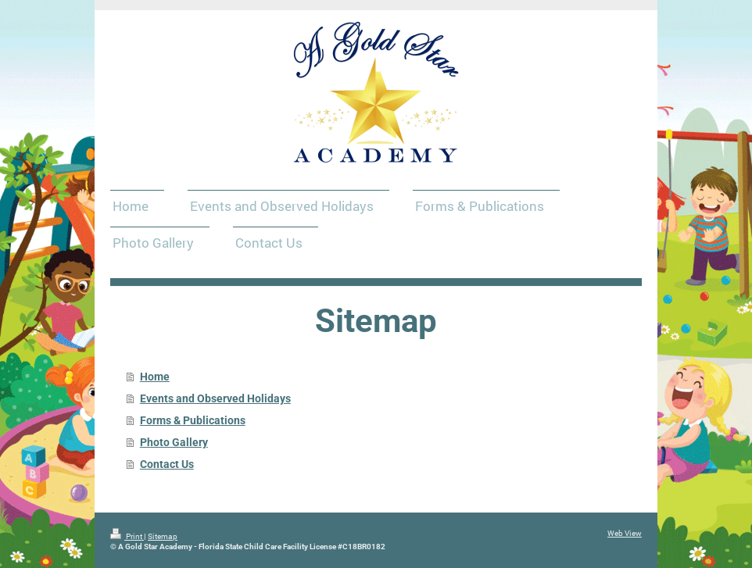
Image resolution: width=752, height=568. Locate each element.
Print (127, 536)
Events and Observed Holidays (215, 398)
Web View (624, 533)
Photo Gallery (174, 442)
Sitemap (162, 536)
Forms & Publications (192, 420)
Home (155, 376)
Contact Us (167, 464)
